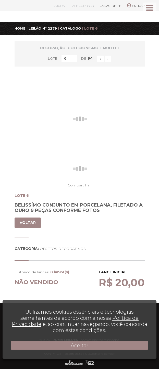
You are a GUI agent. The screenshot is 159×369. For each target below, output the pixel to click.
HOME (20, 28)
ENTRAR (136, 6)
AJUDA (59, 6)
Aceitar (80, 345)
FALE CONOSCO (82, 6)
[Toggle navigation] (149, 8)
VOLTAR (28, 222)
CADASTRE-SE (110, 6)
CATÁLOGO (70, 28)
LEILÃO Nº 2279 (43, 28)
